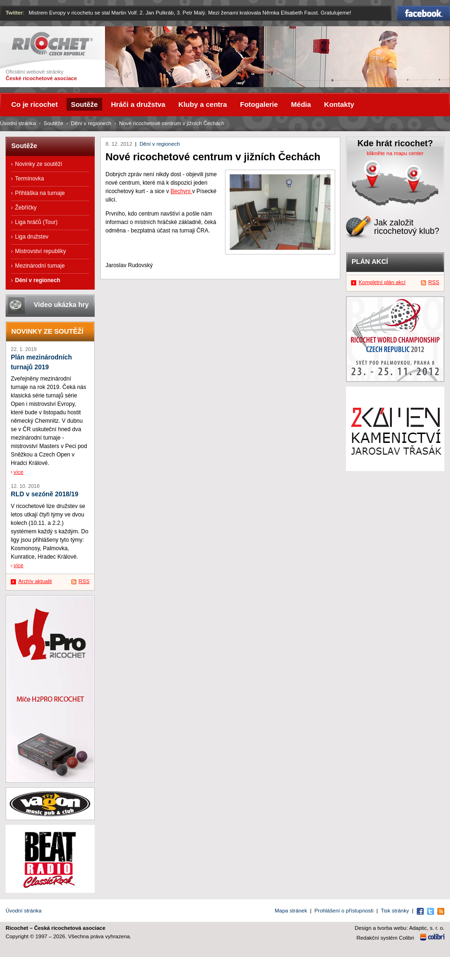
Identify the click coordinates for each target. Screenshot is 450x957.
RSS (84, 581)
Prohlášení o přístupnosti (344, 910)
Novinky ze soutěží (38, 164)
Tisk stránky (395, 910)
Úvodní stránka (18, 123)
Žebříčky (26, 207)
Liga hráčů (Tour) (36, 222)
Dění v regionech (160, 144)
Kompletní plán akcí (382, 282)
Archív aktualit (35, 581)
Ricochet (52, 44)
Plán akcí (370, 261)
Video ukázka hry (61, 304)
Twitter (14, 12)
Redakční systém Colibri (385, 938)
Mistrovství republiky (40, 251)
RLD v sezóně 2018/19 (44, 494)
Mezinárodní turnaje (40, 265)
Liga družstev (31, 236)
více (18, 472)
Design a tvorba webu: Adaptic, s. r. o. (399, 928)
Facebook (423, 13)
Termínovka (29, 178)
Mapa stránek (291, 910)
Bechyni (181, 191)
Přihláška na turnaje (40, 193)
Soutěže (53, 123)
